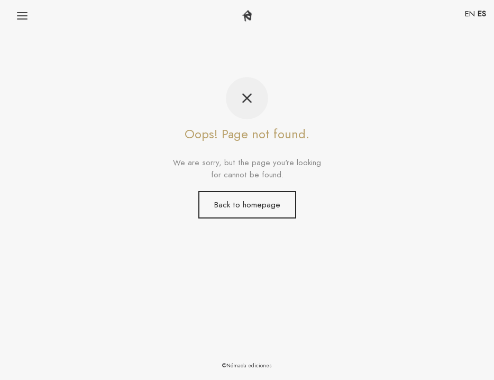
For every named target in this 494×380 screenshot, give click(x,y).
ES (482, 14)
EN (470, 14)
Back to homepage (247, 205)
